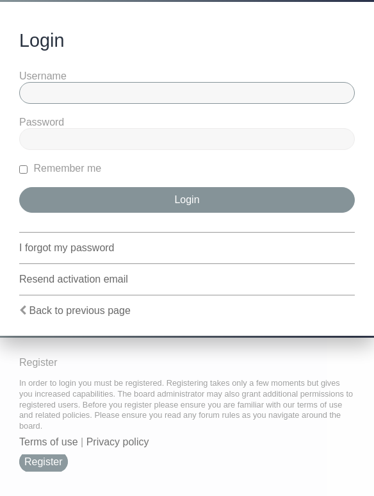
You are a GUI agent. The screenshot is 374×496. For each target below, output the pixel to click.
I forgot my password (67, 247)
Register (43, 461)
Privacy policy (117, 441)
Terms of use (48, 441)
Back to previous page (79, 310)
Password (41, 122)
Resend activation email (73, 279)
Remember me (60, 168)
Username (43, 75)
